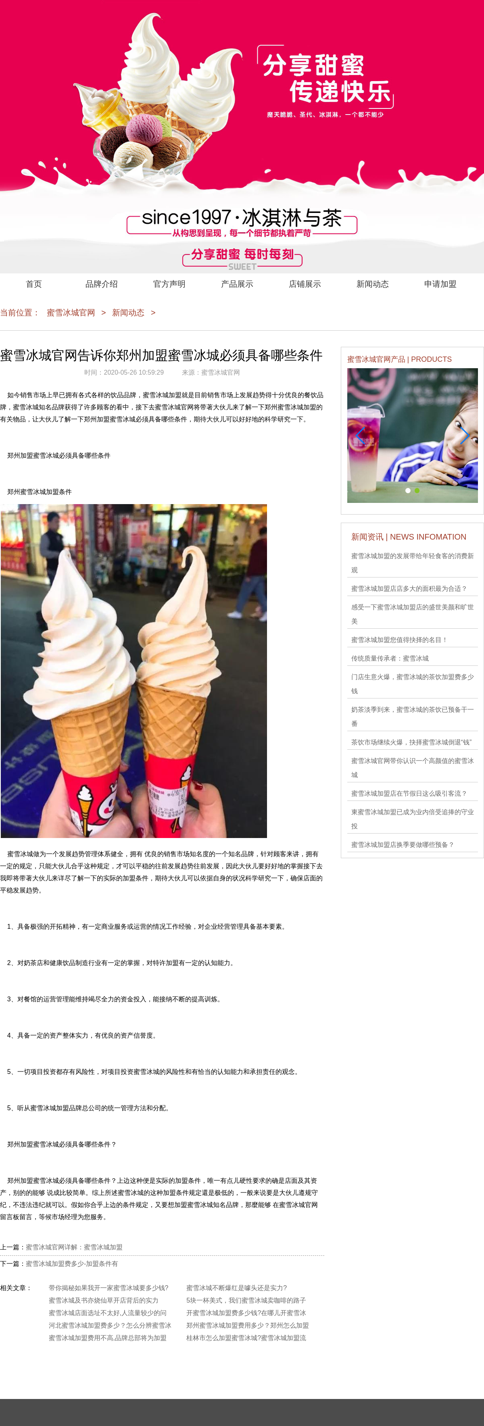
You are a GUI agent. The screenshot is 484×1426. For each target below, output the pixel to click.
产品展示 (237, 283)
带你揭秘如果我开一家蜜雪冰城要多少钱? (109, 1287)
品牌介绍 (102, 283)
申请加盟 (440, 283)
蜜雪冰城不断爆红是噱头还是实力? (236, 1287)
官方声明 (169, 283)
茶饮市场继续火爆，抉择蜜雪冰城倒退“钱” (411, 742)
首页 (34, 283)
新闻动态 (373, 283)
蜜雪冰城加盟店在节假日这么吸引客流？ (409, 793)
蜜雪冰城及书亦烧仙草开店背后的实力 (104, 1300)
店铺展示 (305, 283)
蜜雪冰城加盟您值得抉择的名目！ (399, 639)
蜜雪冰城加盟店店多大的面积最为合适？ (409, 588)
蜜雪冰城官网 (71, 312)
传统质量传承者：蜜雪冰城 (390, 658)
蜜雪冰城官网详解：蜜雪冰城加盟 (74, 1247)
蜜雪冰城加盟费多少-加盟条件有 (72, 1263)
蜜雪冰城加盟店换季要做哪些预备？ (403, 844)
